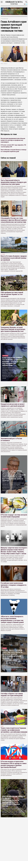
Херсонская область (5, 178)
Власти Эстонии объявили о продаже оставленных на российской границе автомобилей (14, 258)
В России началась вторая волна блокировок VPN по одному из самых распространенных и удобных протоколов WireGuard (14, 764)
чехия (2, 726)
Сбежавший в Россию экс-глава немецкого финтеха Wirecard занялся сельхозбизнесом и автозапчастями (14, 220)
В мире (4, 648)
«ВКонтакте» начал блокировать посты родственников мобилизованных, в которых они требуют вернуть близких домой (12, 619)
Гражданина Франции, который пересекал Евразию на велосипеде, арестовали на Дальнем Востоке (13, 329)
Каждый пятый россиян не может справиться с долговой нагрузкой (13, 405)
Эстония (3, 254)
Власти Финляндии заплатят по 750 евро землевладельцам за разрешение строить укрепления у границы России (13, 801)
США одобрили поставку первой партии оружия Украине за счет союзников (12, 294)
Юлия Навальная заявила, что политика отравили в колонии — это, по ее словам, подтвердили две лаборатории (13, 362)
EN (26, 4)
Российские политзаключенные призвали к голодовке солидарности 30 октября (13, 585)
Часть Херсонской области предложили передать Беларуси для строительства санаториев (13, 182)
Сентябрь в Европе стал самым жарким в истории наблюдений (12, 694)
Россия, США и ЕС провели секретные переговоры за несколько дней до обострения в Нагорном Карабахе (12, 654)
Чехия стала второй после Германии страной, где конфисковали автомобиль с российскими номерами (14, 730)
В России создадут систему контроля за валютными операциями (14, 516)
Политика (14, 4)
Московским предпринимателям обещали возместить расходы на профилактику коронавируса (13, 140)
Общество (5, 469)
